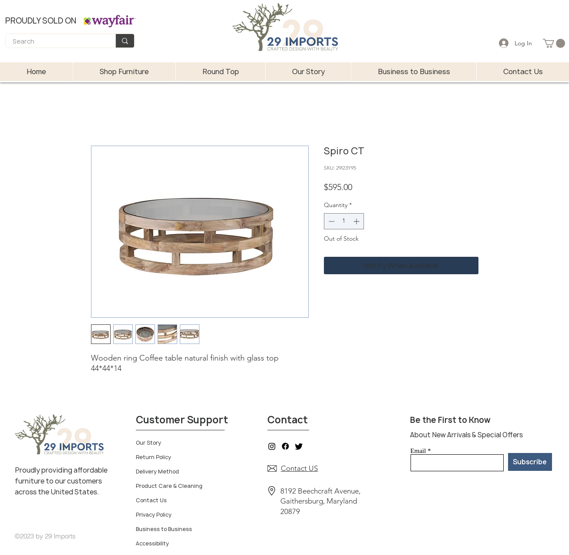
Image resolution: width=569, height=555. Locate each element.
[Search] (55, 41)
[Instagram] (271, 446)
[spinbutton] (344, 221)
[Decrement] (330, 221)
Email (418, 451)
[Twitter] (298, 446)
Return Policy (153, 457)
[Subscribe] (530, 462)
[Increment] (357, 221)
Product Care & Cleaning (169, 486)
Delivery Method (157, 471)
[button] (554, 43)
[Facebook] (285, 446)
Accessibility (152, 543)
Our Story (148, 442)
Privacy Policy (154, 514)
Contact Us (151, 500)
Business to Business (164, 529)
